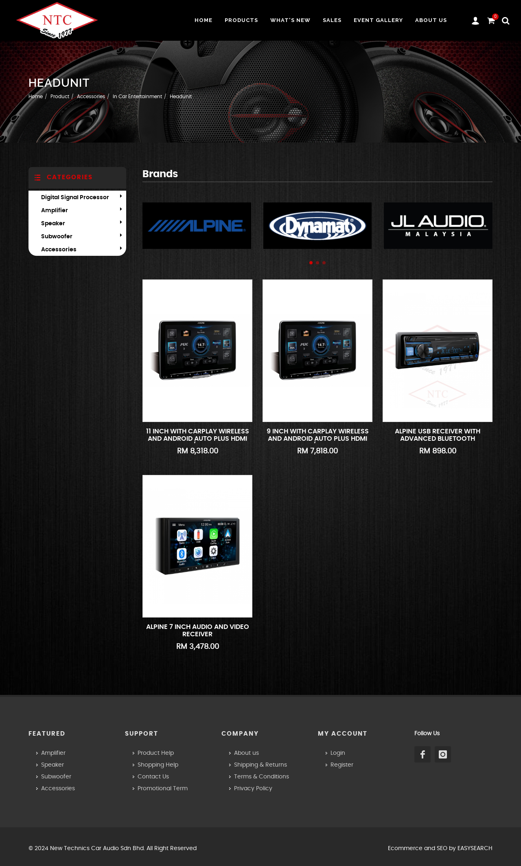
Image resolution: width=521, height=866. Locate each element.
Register (342, 765)
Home (203, 20)
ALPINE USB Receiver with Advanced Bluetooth (437, 435)
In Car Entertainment (137, 96)
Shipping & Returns (260, 765)
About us (431, 20)
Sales (332, 20)
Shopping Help (158, 765)
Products (241, 20)
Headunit (181, 96)
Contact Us (153, 777)
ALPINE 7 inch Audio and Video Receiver (197, 630)
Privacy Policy (253, 788)
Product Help (156, 753)
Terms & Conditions (261, 777)
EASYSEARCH (475, 848)
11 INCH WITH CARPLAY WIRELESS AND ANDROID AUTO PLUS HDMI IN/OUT (197, 438)
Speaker (53, 223)
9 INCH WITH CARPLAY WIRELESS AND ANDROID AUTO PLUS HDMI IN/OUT (318, 438)
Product (59, 96)
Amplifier (54, 210)
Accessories (91, 96)
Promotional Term (163, 788)
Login (338, 753)
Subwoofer (56, 237)
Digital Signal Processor (75, 197)
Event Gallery (378, 20)
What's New (290, 20)
